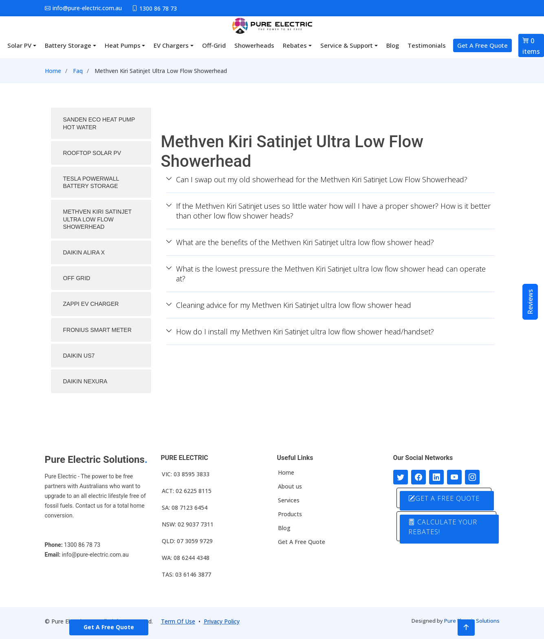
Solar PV (19, 45)
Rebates (295, 45)
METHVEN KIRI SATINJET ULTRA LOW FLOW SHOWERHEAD (97, 219)
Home (53, 71)
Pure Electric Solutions (472, 620)
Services (289, 500)
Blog (392, 45)
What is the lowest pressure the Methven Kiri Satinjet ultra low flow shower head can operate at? (326, 273)
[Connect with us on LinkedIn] (436, 477)
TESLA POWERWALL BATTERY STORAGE (91, 182)
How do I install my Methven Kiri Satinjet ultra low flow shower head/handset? (300, 331)
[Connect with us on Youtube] (454, 477)
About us (290, 486)
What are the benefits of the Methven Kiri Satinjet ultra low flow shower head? (300, 242)
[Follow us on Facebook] (418, 477)
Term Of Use (178, 621)
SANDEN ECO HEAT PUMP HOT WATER (99, 123)
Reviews (530, 301)
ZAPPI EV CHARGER (91, 304)
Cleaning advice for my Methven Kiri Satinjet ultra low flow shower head (288, 305)
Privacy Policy (222, 621)
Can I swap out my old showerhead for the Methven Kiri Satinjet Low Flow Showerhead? (316, 179)
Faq (78, 71)
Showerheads (254, 45)
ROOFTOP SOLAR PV (92, 153)
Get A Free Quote (482, 45)
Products (290, 514)
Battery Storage (68, 45)
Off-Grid (214, 45)
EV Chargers (171, 45)
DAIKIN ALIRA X (84, 252)
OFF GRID (76, 278)
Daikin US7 (79, 355)
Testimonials (426, 45)
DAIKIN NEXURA (85, 381)
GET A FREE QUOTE (444, 498)
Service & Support (346, 45)
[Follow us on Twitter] (400, 477)
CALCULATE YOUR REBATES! (443, 526)
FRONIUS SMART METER (97, 330)
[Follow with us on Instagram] (472, 477)
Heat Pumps (123, 45)
